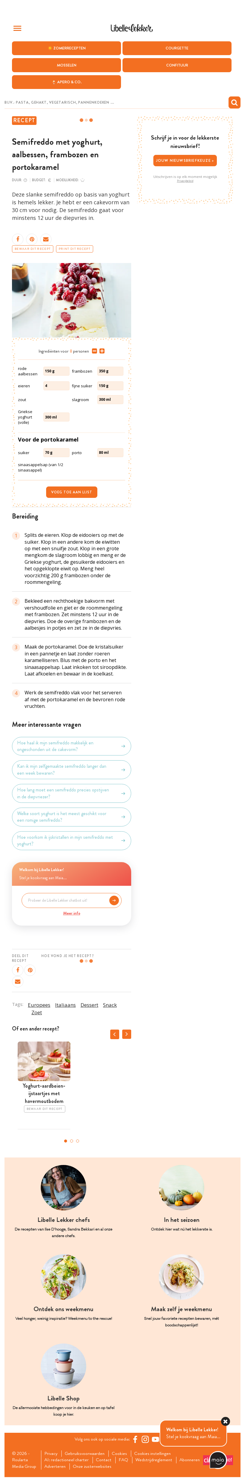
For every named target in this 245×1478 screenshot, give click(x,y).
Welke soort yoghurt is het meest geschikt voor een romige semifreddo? (71, 816)
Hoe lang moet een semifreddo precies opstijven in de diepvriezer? (71, 793)
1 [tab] (65, 1141)
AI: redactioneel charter (68, 1460)
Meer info (71, 913)
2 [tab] (71, 1141)
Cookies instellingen (156, 1453)
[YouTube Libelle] (156, 1439)
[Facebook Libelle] (136, 1439)
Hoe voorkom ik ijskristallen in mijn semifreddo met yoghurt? (71, 840)
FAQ (126, 1460)
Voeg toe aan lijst (71, 492)
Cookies (122, 1453)
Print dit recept (74, 249)
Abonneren (55, 1467)
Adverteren (85, 1467)
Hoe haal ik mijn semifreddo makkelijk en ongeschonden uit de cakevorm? (71, 746)
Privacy (51, 1453)
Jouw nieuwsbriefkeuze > (185, 160)
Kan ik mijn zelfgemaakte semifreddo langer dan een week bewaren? (71, 769)
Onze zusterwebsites (123, 1467)
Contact (106, 1460)
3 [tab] (77, 1141)
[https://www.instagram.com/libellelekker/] (146, 1439)
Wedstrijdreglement (157, 1460)
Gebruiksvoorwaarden (86, 1453)
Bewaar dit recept (33, 249)
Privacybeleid (185, 181)
